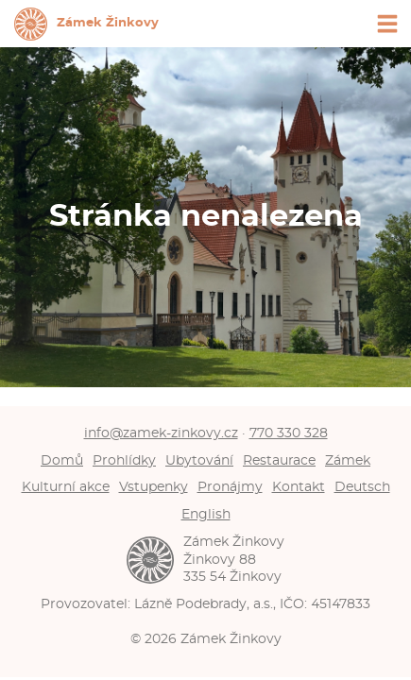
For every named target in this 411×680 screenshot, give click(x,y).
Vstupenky (153, 487)
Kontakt (298, 487)
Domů (62, 460)
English (206, 514)
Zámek (347, 460)
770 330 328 (288, 433)
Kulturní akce (66, 487)
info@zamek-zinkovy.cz (161, 433)
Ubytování (199, 460)
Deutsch (362, 487)
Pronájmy (230, 487)
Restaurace (279, 460)
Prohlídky (124, 460)
